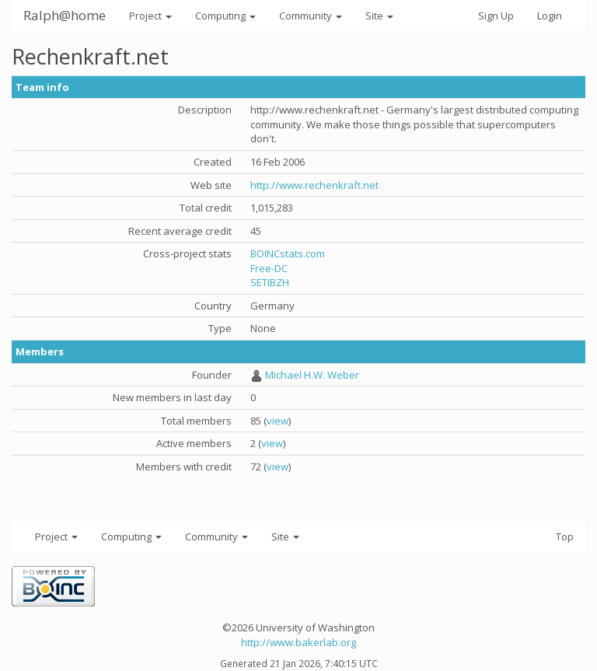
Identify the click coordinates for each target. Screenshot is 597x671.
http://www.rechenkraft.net (314, 185)
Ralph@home (64, 15)
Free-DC (269, 268)
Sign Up (496, 16)
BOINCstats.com (287, 253)
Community (310, 16)
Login (549, 16)
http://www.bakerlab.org (298, 642)
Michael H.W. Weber (312, 375)
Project (150, 16)
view (277, 421)
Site (379, 16)
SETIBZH (269, 282)
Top (565, 536)
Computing (225, 16)
